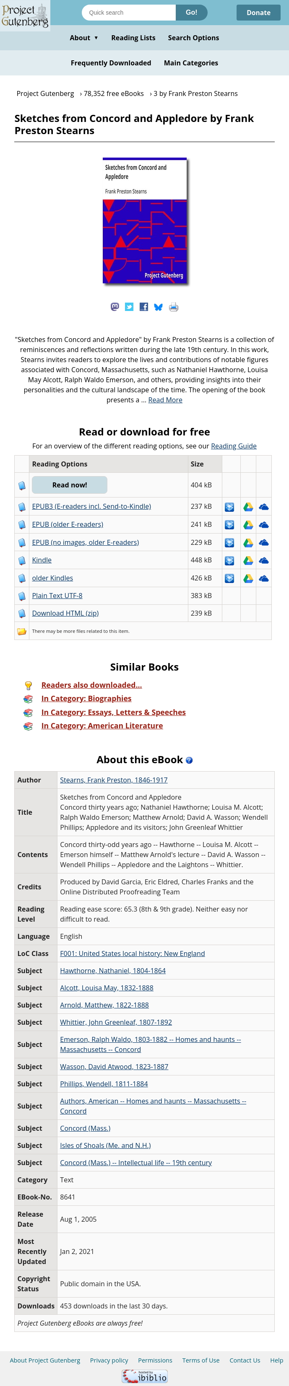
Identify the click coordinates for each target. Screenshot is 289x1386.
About (84, 38)
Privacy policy (109, 1360)
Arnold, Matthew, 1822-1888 (104, 1005)
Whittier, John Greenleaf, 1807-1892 (116, 1022)
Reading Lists (133, 37)
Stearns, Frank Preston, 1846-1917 (113, 780)
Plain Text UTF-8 (57, 595)
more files (74, 631)
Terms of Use (201, 1360)
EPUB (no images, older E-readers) (85, 542)
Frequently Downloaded (111, 62)
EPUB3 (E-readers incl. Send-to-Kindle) (91, 506)
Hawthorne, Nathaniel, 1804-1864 (113, 970)
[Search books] (129, 13)
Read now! (70, 485)
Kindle (42, 560)
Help (276, 1360)
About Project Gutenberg (45, 1360)
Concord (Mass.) (85, 1128)
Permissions (155, 1360)
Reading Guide (234, 446)
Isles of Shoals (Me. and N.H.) (105, 1145)
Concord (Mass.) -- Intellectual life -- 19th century (136, 1162)
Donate (258, 12)
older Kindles (52, 578)
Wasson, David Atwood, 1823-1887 (114, 1066)
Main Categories (191, 62)
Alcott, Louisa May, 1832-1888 (107, 987)
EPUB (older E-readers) (67, 524)
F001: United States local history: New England (132, 953)
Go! (192, 12)
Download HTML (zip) (65, 613)
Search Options (193, 37)
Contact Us (244, 1360)
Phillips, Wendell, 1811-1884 (104, 1083)
